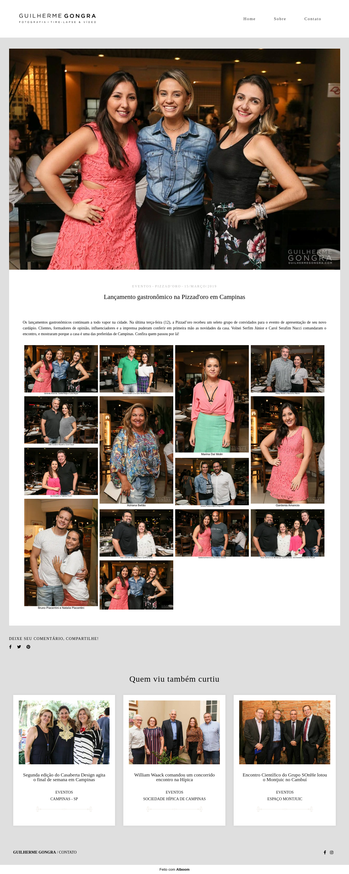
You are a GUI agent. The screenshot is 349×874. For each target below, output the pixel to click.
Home (249, 19)
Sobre (280, 19)
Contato (313, 19)
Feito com (174, 869)
